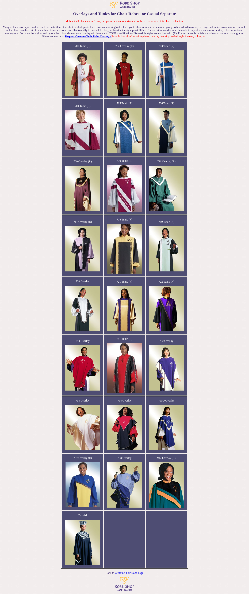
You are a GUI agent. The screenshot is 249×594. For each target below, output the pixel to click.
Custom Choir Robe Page (129, 572)
